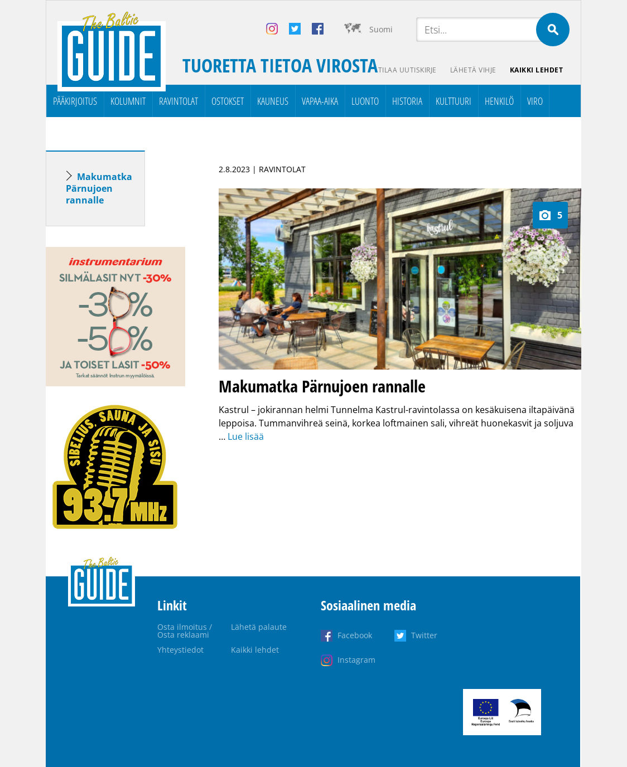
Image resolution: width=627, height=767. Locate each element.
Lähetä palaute (259, 627)
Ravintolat (178, 101)
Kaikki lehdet (536, 70)
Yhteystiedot (180, 649)
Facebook (354, 635)
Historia (407, 101)
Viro (535, 101)
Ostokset (227, 101)
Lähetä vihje (473, 70)
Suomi (381, 29)
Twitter (424, 635)
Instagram (356, 659)
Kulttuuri (453, 101)
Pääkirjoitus (75, 101)
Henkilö (499, 101)
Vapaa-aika (320, 101)
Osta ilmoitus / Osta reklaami (184, 631)
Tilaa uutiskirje (407, 70)
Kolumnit (128, 101)
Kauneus (272, 101)
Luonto (365, 101)
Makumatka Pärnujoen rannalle (99, 188)
